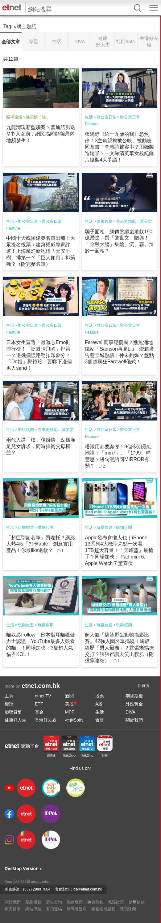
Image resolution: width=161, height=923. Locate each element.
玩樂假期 (46, 625)
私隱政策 (116, 902)
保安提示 (13, 909)
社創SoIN (74, 720)
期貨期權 (134, 695)
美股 (71, 703)
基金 (39, 712)
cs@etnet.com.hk (87, 889)
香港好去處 (45, 720)
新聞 (69, 695)
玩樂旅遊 (26, 527)
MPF (69, 712)
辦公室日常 (107, 117)
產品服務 (33, 902)
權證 (9, 703)
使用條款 (137, 902)
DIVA (130, 712)
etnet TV (43, 695)
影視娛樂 (105, 221)
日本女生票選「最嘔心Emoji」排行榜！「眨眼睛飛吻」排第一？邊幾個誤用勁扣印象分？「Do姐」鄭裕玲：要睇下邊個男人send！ (39, 355)
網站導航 (33, 909)
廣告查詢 (54, 902)
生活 (89, 117)
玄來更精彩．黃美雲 (134, 221)
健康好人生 (15, 720)
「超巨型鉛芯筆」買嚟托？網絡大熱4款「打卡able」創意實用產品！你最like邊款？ (40, 544)
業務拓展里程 (103, 909)
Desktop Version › (23, 868)
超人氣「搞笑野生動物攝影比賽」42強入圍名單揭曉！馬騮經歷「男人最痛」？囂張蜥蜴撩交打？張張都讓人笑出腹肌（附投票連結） (119, 647)
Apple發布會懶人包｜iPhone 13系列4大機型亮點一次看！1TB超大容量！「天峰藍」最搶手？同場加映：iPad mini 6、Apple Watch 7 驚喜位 (119, 550)
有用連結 (54, 909)
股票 (99, 695)
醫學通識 (14, 117)
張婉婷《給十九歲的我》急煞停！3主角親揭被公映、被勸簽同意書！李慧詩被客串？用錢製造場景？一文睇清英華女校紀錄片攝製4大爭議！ (119, 147)
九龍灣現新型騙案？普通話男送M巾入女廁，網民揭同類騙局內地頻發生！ (40, 134)
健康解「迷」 (38, 117)
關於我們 (134, 720)
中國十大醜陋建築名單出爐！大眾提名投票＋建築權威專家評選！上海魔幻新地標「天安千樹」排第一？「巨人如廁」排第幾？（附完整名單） (40, 250)
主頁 (9, 695)
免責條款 (95, 902)
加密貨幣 (13, 712)
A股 (98, 703)
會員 (99, 720)
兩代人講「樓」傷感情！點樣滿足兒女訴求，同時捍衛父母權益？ (40, 446)
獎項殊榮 (128, 909)
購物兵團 (46, 527)
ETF (39, 703)
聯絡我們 (75, 902)
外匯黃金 (134, 703)
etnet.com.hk (41, 685)
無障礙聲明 (77, 909)
